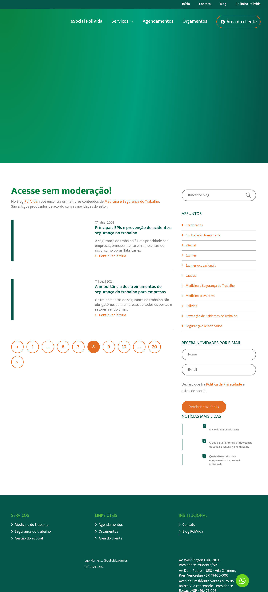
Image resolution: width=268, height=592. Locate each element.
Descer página (32, 111)
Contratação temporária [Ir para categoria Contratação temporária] (203, 235)
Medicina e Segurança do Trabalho (131, 201)
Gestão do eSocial (29, 538)
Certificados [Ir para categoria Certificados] (194, 225)
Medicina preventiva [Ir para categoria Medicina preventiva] (200, 296)
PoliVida (31, 201)
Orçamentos (194, 21)
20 (154, 347)
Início (186, 4)
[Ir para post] (219, 429)
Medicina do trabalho (32, 525)
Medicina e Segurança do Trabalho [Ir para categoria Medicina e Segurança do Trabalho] (210, 286)
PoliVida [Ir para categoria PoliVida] (191, 306)
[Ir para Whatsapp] (242, 580)
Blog (223, 4)
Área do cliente (241, 21)
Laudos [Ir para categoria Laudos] (191, 276)
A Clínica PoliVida (248, 4)
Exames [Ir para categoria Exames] (191, 255)
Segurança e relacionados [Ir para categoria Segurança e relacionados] (204, 326)
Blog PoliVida (192, 531)
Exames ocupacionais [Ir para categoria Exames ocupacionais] (201, 266)
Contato (205, 4)
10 (124, 347)
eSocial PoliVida (86, 21)
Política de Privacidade (224, 384)
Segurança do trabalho (33, 531)
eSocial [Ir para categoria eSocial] (191, 245)
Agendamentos (158, 21)
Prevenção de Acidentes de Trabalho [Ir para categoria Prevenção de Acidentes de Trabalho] (211, 316)
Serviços (120, 21)
